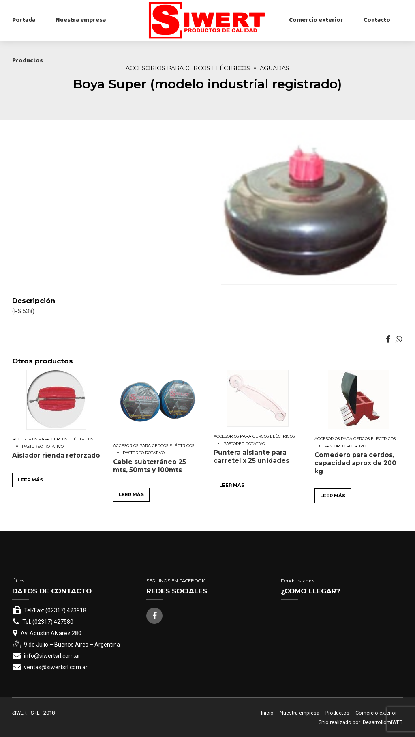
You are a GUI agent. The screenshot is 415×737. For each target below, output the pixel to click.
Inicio (267, 713)
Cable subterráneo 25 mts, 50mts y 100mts (149, 466)
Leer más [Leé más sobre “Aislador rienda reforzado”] (30, 480)
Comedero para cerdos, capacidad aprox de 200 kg (355, 463)
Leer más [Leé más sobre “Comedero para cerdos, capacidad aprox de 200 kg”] (332, 495)
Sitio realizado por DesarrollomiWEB (361, 722)
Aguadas (274, 68)
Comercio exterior (316, 20)
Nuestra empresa (81, 20)
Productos (27, 61)
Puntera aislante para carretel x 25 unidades (251, 456)
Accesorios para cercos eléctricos (188, 68)
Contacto (377, 20)
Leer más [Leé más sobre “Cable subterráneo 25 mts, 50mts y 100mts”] (131, 494)
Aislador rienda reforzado (56, 455)
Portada (23, 20)
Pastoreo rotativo (43, 446)
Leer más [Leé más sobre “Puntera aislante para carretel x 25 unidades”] (231, 485)
